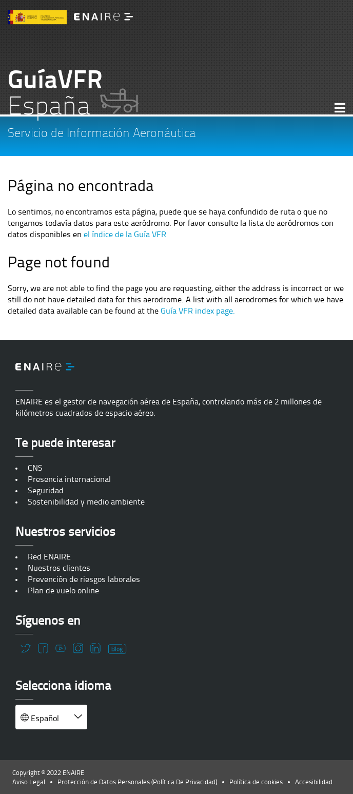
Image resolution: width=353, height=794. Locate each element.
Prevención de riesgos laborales (84, 579)
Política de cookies (256, 781)
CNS (35, 467)
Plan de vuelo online (63, 590)
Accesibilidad (313, 781)
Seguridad (46, 490)
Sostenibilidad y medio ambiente (86, 501)
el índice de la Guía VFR (125, 234)
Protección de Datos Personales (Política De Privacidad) (137, 781)
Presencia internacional (69, 479)
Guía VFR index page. (198, 310)
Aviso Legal (28, 781)
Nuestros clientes (59, 567)
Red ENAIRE (49, 556)
